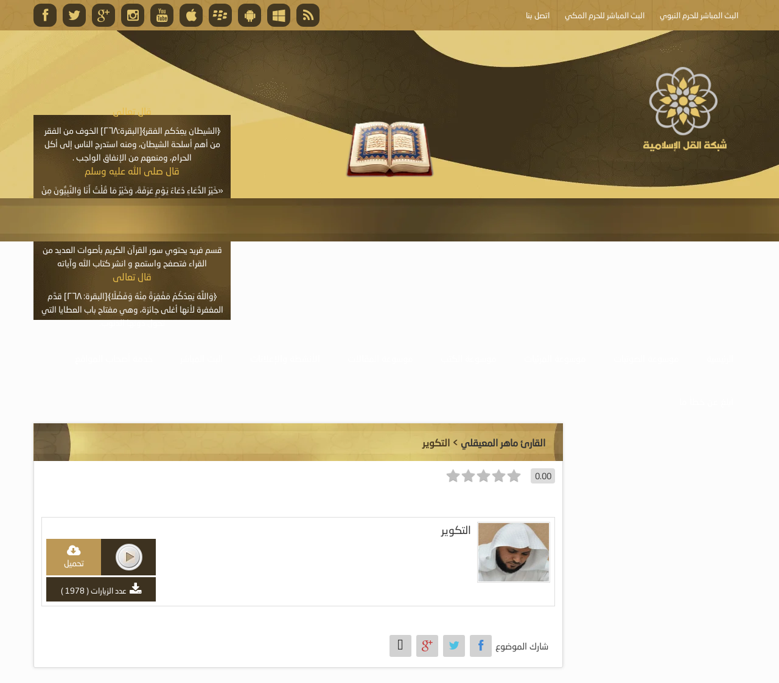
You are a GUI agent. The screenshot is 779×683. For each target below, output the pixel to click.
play (129, 557)
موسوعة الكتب (469, 358)
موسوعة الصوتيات (646, 358)
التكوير (456, 530)
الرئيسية (720, 358)
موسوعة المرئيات (555, 358)
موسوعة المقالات (380, 358)
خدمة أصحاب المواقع (114, 358)
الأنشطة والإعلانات (285, 358)
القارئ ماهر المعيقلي (503, 442)
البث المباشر (201, 358)
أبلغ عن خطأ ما (706, 401)
